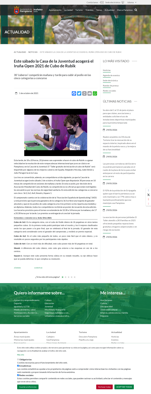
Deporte (17, 303)
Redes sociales (109, 90)
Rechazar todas (104, 387)
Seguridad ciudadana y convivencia (57, 312)
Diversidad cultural (108, 309)
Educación (49, 303)
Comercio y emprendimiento (26, 300)
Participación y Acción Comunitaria (26, 312)
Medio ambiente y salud (24, 309)
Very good (74, 276)
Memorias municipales (24, 339)
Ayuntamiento (55, 10)
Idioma (131, 2)
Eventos (114, 339)
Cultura (48, 300)
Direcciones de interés (56, 343)
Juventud (38, 268)
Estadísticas (25, 365)
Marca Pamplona (125, 10)
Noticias (32, 52)
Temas (99, 10)
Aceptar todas (124, 387)
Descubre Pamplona (88, 336)
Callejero (50, 336)
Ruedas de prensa (110, 85)
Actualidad (109, 10)
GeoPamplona (52, 339)
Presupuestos (20, 343)
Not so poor (65, 276)
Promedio (68, 276)
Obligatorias (25, 359)
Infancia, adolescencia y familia (114, 312)
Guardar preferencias (28, 387)
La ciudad (68, 10)
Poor (62, 276)
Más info (20, 355)
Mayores (104, 316)
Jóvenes (17, 268)
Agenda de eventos (111, 75)
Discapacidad (106, 306)
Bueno (71, 276)
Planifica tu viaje (86, 339)
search (136, 10)
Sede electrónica (114, 2)
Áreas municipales (22, 336)
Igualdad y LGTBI (22, 306)
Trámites (89, 10)
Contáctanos (95, 2)
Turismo (79, 10)
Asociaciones (106, 300)
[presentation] (16, 132)
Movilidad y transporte (55, 309)
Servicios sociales (22, 316)
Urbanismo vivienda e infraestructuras (57, 316)
